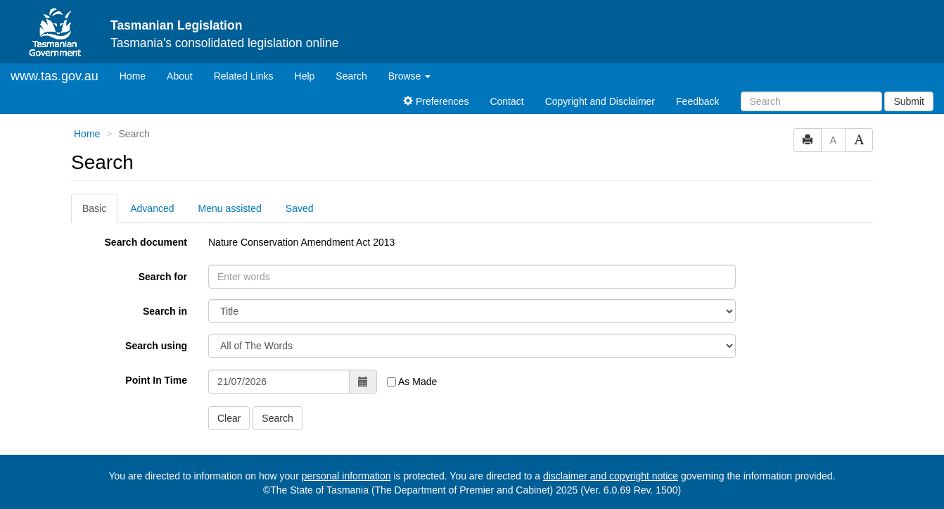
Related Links (244, 76)
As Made (412, 381)
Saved (300, 208)
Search (351, 76)
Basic (94, 208)
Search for (163, 276)
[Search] (811, 101)
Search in (165, 311)
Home (138, 75)
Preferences (435, 101)
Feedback (697, 101)
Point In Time (156, 380)
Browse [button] (409, 76)
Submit (908, 101)
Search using (156, 345)
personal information (346, 476)
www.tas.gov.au (54, 76)
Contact (506, 101)
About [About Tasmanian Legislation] (180, 76)
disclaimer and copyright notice (610, 476)
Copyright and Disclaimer (600, 101)
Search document (146, 242)
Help (305, 76)
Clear (229, 418)
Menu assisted (230, 208)
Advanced (152, 208)
